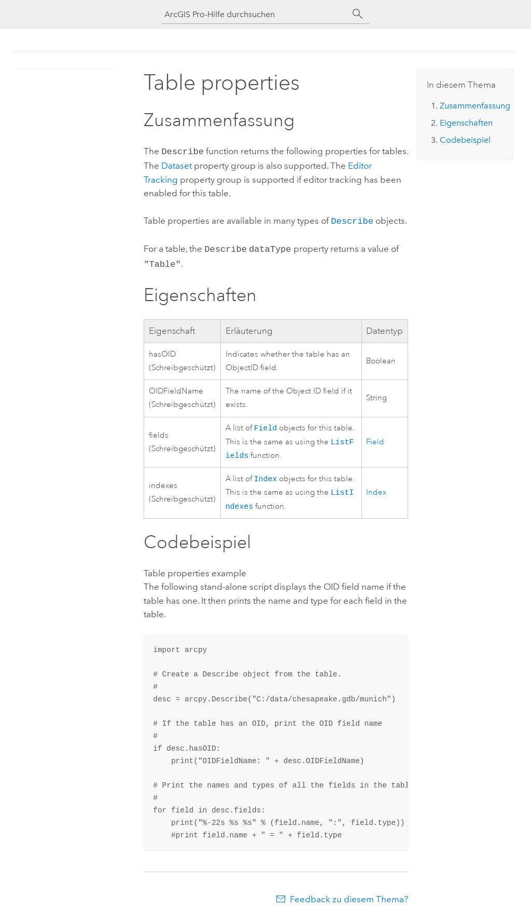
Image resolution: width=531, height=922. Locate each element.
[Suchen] (358, 14)
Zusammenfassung (475, 106)
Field (265, 424)
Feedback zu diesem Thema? (349, 901)
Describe (352, 219)
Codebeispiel (465, 140)
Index (265, 478)
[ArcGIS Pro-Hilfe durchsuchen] (255, 14)
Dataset (176, 164)
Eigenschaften (466, 123)
